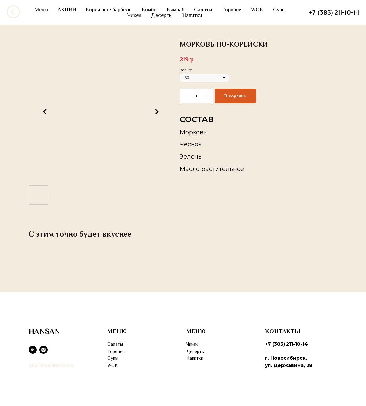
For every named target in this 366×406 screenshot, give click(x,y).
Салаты (203, 9)
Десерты (161, 15)
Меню (41, 9)
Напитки (192, 15)
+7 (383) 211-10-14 (334, 12)
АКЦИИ (67, 9)
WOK (257, 9)
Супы (279, 9)
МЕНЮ (117, 331)
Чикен (134, 15)
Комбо (149, 9)
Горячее (231, 9)
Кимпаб (175, 9)
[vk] (33, 350)
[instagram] (43, 350)
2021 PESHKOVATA (51, 365)
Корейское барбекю (109, 9)
